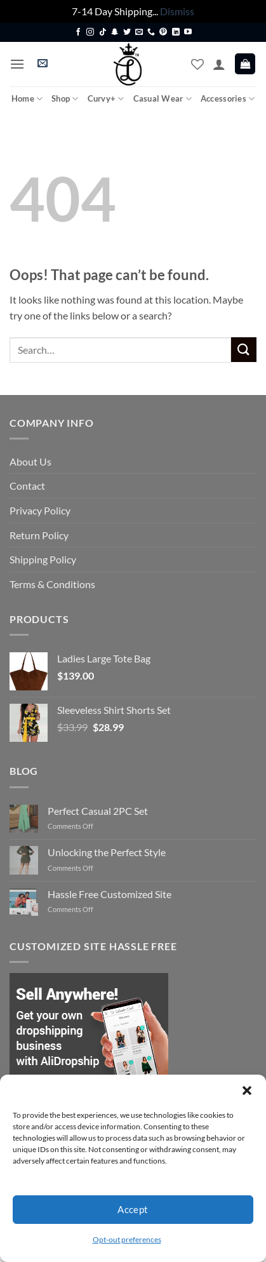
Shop (64, 99)
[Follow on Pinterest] (163, 32)
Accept (133, 1209)
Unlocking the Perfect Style (107, 852)
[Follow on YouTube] (188, 32)
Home (27, 99)
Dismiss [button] (177, 11)
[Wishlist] (197, 64)
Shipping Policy (43, 559)
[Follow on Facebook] (78, 32)
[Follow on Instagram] (90, 32)
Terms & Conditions (52, 584)
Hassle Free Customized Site (109, 894)
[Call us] (151, 32)
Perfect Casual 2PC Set (98, 811)
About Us (30, 461)
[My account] (219, 64)
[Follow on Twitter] (127, 32)
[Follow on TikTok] (103, 32)
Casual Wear (162, 99)
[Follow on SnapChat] (115, 32)
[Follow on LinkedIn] (176, 32)
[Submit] (243, 349)
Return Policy (39, 535)
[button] (247, 1090)
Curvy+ (106, 99)
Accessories (228, 99)
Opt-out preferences (127, 1239)
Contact (27, 486)
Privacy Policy (40, 510)
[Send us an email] (139, 32)
